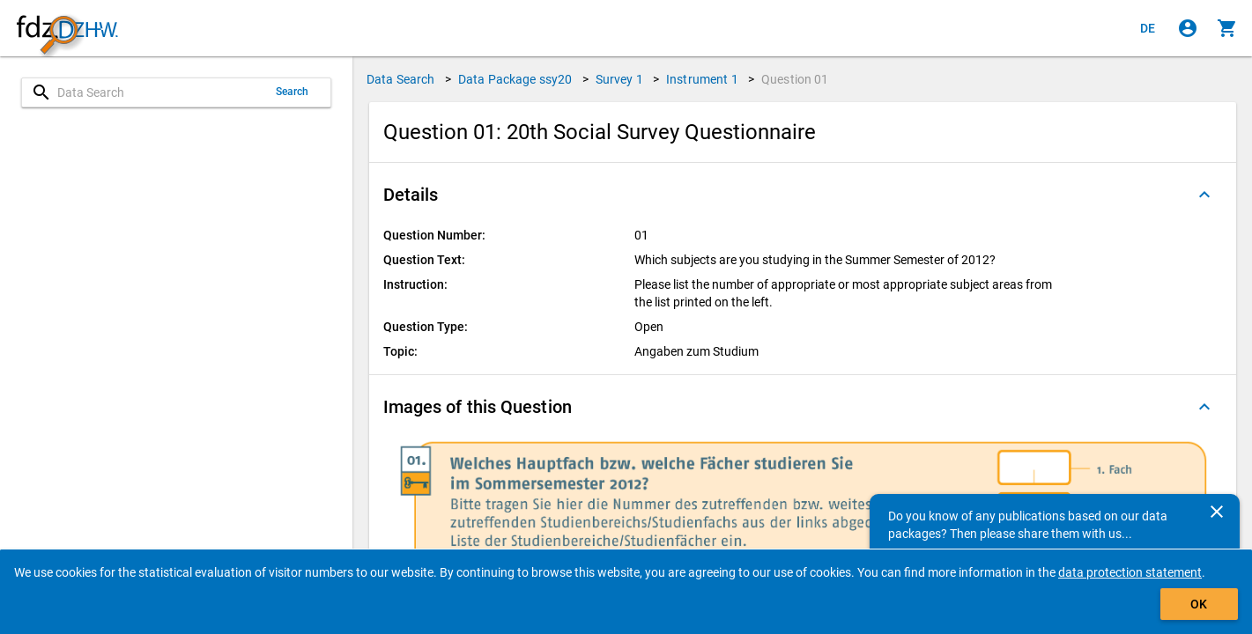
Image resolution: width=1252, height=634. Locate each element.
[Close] (1216, 511)
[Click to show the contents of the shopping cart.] (1227, 28)
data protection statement (1130, 572)
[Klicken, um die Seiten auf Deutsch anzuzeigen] (1148, 28)
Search (292, 91)
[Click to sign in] (1187, 28)
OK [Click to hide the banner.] (1198, 604)
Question (795, 79)
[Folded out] (1204, 194)
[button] (802, 194)
